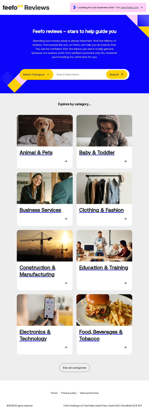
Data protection (89, 393)
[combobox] (74, 74)
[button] (36, 74)
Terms (53, 393)
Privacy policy (68, 393)
